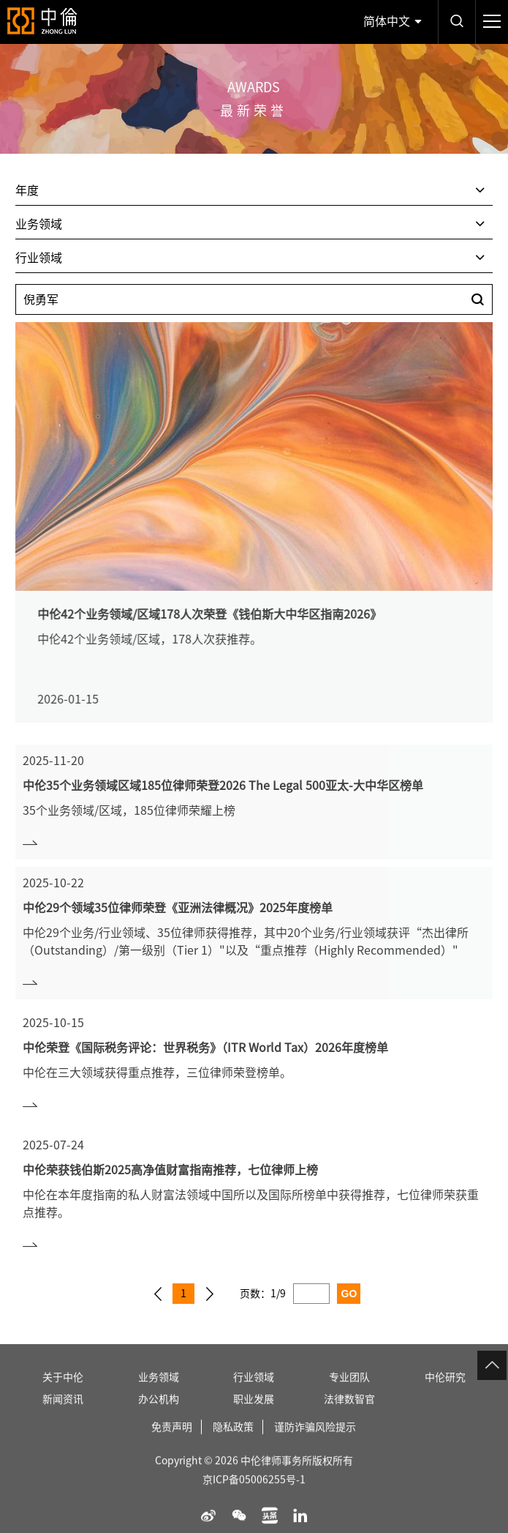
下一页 (210, 1293)
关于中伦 (62, 1391)
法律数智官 (349, 1413)
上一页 (158, 1293)
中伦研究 (445, 1391)
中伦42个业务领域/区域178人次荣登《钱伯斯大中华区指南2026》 (223, 614)
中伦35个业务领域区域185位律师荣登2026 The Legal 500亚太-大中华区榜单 (223, 785)
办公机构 (158, 1413)
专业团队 (349, 1391)
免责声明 (171, 1441)
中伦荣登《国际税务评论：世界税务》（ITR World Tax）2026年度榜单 (205, 1047)
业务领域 (158, 1391)
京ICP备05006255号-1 (254, 1493)
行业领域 (253, 1391)
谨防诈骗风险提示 (315, 1441)
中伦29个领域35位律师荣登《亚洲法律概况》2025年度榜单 (178, 908)
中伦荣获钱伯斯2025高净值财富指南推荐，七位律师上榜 (170, 1170)
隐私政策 (233, 1441)
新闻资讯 (62, 1413)
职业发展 (253, 1413)
